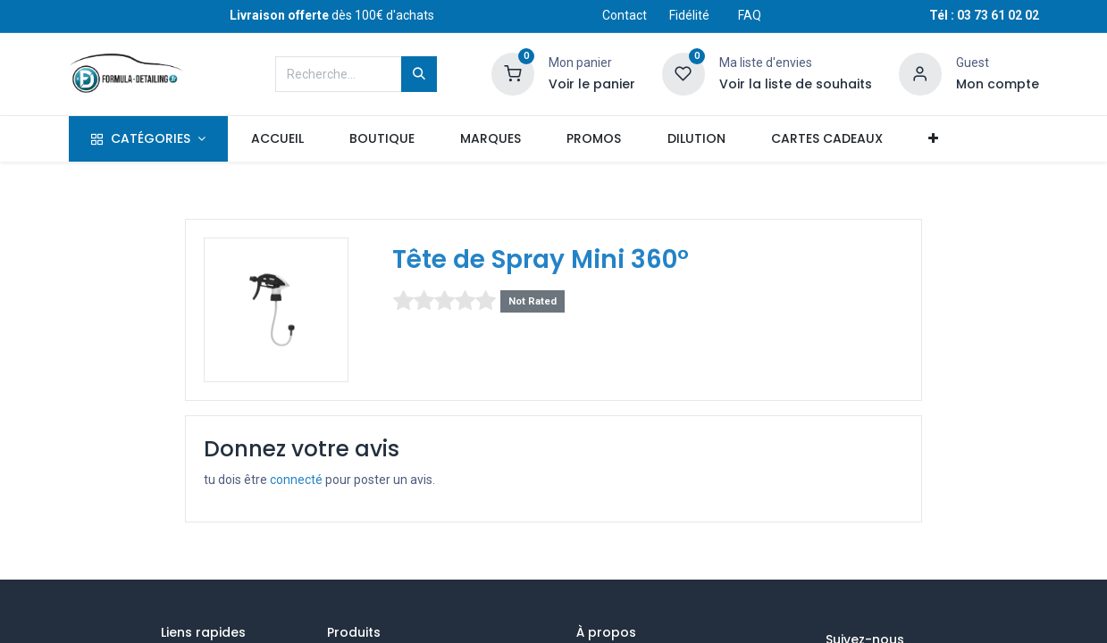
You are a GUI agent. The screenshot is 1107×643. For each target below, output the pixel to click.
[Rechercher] (419, 74)
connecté (296, 479)
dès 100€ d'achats (332, 15)
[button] (932, 139)
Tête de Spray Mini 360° (540, 259)
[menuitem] (277, 139)
